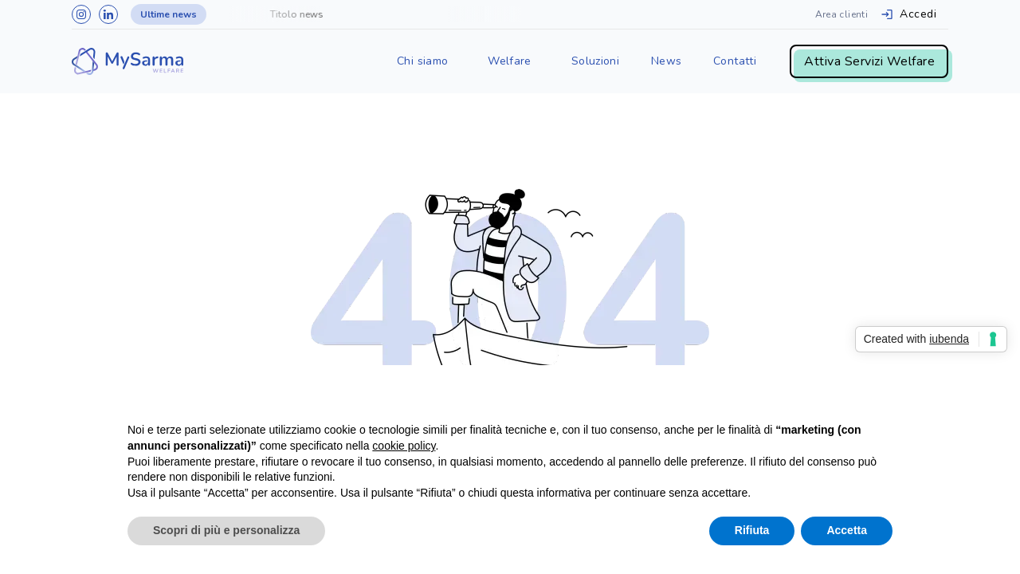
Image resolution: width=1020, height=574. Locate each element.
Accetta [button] (846, 530)
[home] (127, 61)
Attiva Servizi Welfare (869, 61)
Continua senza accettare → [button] (819, 398)
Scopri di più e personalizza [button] (226, 530)
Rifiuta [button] (752, 530)
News (666, 61)
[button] (422, 61)
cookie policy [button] (403, 445)
